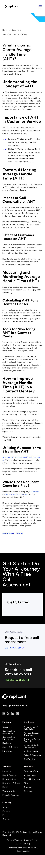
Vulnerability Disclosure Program (22, 847)
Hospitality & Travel (11, 783)
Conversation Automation (8, 732)
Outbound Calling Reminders (32, 740)
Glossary (28, 791)
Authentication (31, 751)
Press (4, 815)
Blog (26, 783)
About (5, 807)
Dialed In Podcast (32, 779)
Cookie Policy (21, 844)
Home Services (9, 779)
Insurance (6, 771)
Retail (5, 787)
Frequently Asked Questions (32, 734)
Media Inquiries (22, 851)
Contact (6, 819)
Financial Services (10, 795)
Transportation (9, 791)
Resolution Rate (31, 771)
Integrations (7, 751)
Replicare (6, 743)
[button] (40, 7)
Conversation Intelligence (8, 738)
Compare (28, 787)
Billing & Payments (32, 755)
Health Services (9, 775)
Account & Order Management (31, 746)
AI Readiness (30, 775)
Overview (6, 727)
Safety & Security (10, 747)
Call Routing (29, 759)
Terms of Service (14, 840)
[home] (10, 6)
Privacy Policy (30, 840)
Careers (6, 811)
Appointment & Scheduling (31, 728)
